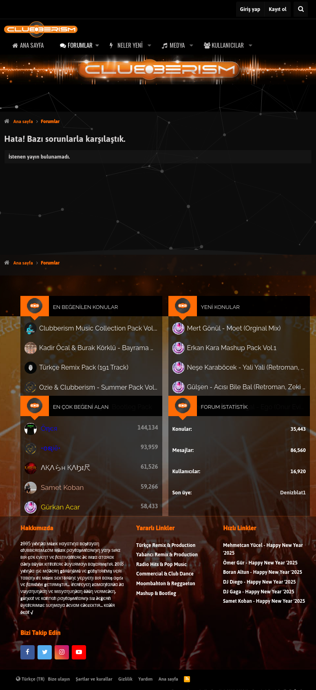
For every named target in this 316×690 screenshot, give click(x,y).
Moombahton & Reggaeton (165, 595)
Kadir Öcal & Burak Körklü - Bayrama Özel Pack (104, 356)
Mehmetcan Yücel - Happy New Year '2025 (263, 561)
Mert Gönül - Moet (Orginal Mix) (226, 338)
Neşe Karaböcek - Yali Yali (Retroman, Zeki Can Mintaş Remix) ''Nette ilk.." (237, 373)
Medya (177, 44)
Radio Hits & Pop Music (161, 576)
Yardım (145, 679)
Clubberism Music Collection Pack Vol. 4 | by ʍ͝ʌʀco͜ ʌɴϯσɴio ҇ (104, 339)
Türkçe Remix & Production (165, 557)
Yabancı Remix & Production (167, 567)
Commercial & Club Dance (165, 586)
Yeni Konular (214, 320)
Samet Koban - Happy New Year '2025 (264, 613)
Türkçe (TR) (30, 679)
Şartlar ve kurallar (94, 679)
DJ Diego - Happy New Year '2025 (259, 594)
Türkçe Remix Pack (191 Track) (93, 373)
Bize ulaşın (59, 679)
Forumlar (80, 44)
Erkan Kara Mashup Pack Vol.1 (224, 356)
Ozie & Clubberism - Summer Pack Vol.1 (104, 391)
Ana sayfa (32, 44)
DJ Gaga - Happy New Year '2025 (258, 603)
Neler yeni (130, 44)
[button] (97, 45)
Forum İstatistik (217, 408)
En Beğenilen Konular (95, 320)
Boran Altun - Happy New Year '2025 (262, 584)
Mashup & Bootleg (156, 605)
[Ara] (301, 9)
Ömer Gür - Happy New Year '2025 (260, 575)
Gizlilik (125, 679)
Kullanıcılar (228, 44)
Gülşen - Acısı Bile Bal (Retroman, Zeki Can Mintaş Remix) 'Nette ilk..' (237, 390)
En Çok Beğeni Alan (90, 408)
